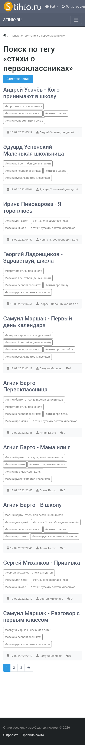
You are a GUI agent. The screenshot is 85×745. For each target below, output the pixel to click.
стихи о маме (16, 464)
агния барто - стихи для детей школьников (35, 399)
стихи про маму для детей (24, 471)
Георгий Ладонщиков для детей (61, 304)
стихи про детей (57, 413)
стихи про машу (17, 421)
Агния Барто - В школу (32, 505)
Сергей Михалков (52, 598)
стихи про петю (17, 536)
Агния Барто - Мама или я (37, 447)
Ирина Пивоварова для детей (60, 239)
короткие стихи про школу (24, 106)
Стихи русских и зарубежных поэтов (30, 727)
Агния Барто (48, 432)
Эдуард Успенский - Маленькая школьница (33, 150)
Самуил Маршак (51, 368)
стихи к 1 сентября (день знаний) (29, 163)
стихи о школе (56, 113)
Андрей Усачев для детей (57, 132)
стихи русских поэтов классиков (28, 177)
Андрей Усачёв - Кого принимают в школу (31, 93)
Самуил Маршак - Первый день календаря (37, 322)
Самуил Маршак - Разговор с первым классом (41, 616)
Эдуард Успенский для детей (59, 189)
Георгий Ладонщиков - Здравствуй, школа (33, 257)
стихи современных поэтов (25, 120)
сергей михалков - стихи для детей (30, 572)
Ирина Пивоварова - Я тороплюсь (32, 207)
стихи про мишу (57, 285)
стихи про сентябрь (60, 349)
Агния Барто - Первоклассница (25, 386)
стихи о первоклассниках (24, 113)
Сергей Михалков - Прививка (41, 562)
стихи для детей (17, 220)
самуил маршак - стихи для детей (29, 335)
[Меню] (76, 20)
